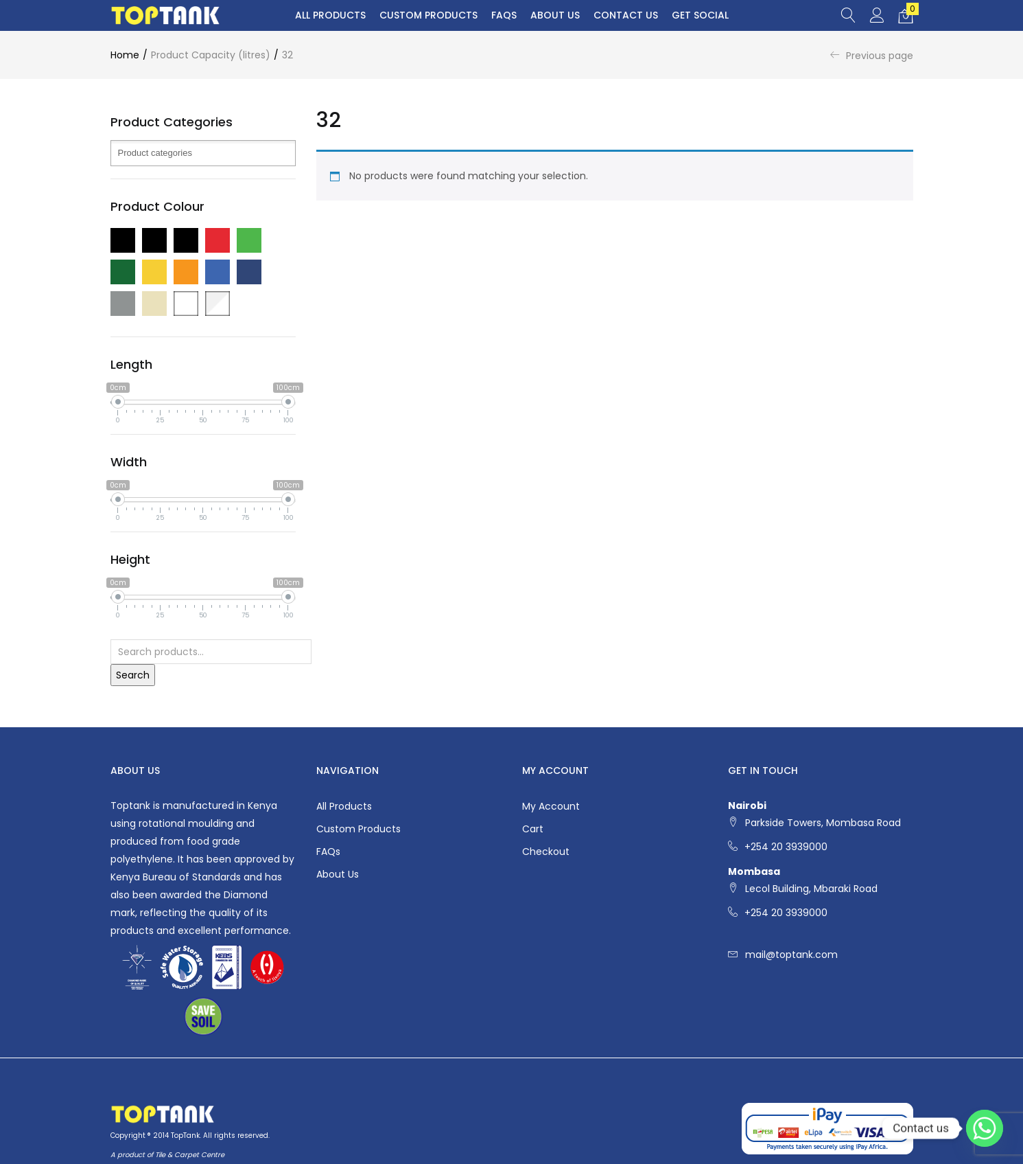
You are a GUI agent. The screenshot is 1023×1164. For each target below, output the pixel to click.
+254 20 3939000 (785, 847)
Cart (532, 829)
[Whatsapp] (984, 1128)
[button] (905, 16)
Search (133, 675)
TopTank (185, 1135)
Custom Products (428, 15)
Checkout (545, 851)
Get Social (700, 15)
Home (124, 55)
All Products (330, 15)
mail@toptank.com (791, 954)
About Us (555, 15)
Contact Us (625, 15)
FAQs (504, 15)
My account (551, 806)
